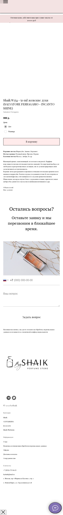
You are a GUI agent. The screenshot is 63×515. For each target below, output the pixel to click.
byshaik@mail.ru (9, 474)
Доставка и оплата (10, 454)
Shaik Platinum (8, 430)
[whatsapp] (14, 399)
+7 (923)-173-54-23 (9, 470)
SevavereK (7, 426)
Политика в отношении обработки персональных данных (25, 446)
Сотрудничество (9, 458)
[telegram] (9, 399)
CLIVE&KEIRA (8, 421)
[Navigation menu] (5, 1)
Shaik (5, 417)
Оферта (6, 450)
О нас (5, 442)
